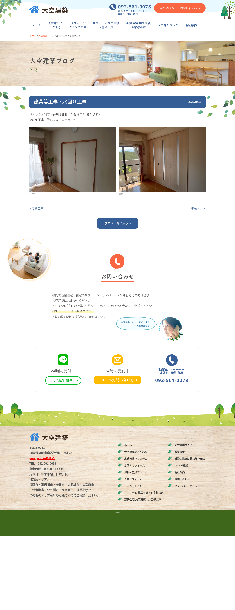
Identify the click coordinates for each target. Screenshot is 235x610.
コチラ (66, 119)
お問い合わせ (182, 479)
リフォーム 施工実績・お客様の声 (144, 492)
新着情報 (179, 451)
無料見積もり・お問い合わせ (180, 8)
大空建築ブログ (46, 35)
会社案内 (179, 472)
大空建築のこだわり (135, 451)
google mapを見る (42, 458)
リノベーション (133, 485)
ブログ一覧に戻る (118, 223)
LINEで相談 (63, 380)
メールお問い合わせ (117, 380)
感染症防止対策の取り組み (189, 458)
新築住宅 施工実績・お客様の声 (142, 499)
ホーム (32, 35)
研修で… (197, 208)
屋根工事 (38, 208)
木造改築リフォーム (135, 458)
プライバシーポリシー (187, 485)
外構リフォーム (133, 479)
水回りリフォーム (134, 465)
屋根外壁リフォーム (135, 472)
